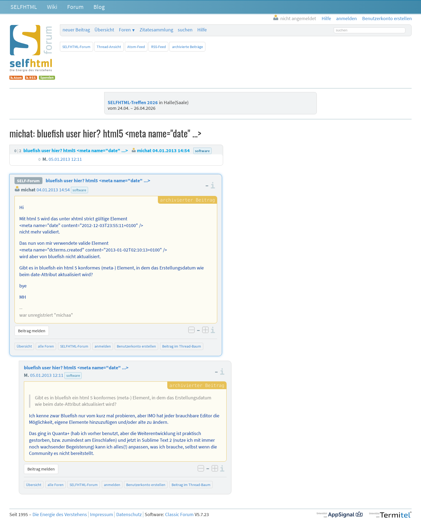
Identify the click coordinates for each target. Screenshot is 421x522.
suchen (185, 30)
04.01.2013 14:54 (53, 190)
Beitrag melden (31, 330)
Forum (75, 6)
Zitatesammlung (156, 30)
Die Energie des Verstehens (59, 514)
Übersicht (104, 30)
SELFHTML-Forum (76, 46)
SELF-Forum (28, 180)
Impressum (101, 514)
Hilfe (202, 30)
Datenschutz (129, 514)
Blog (99, 6)
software (79, 190)
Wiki (52, 6)
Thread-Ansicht (109, 46)
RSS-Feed (158, 46)
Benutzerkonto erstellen (136, 346)
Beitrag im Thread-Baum (181, 346)
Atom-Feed (136, 46)
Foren (125, 30)
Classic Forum (179, 514)
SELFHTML (23, 6)
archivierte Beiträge (187, 46)
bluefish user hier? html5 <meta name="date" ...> (98, 181)
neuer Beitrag (76, 30)
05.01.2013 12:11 (46, 375)
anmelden (103, 346)
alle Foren (46, 346)
